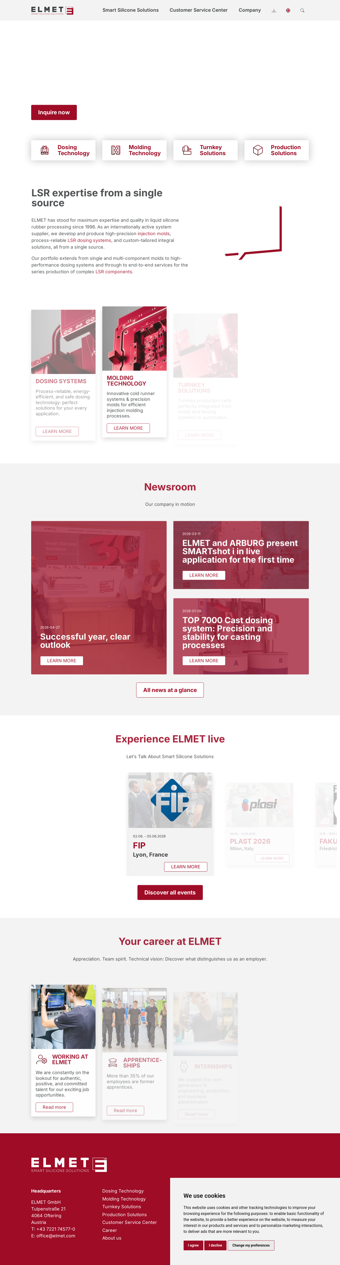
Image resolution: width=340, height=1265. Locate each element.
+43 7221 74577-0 (55, 1229)
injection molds (153, 241)
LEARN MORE (128, 436)
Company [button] (250, 10)
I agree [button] (193, 1245)
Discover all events (170, 892)
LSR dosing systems (89, 248)
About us (111, 1238)
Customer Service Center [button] (199, 10)
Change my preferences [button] (251, 1245)
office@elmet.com (55, 1235)
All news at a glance (170, 690)
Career (109, 1230)
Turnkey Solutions (121, 1206)
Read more (54, 1114)
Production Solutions (124, 1214)
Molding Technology (124, 1199)
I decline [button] (215, 1245)
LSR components (113, 279)
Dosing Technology (123, 1191)
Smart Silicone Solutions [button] (131, 10)
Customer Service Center (129, 1222)
